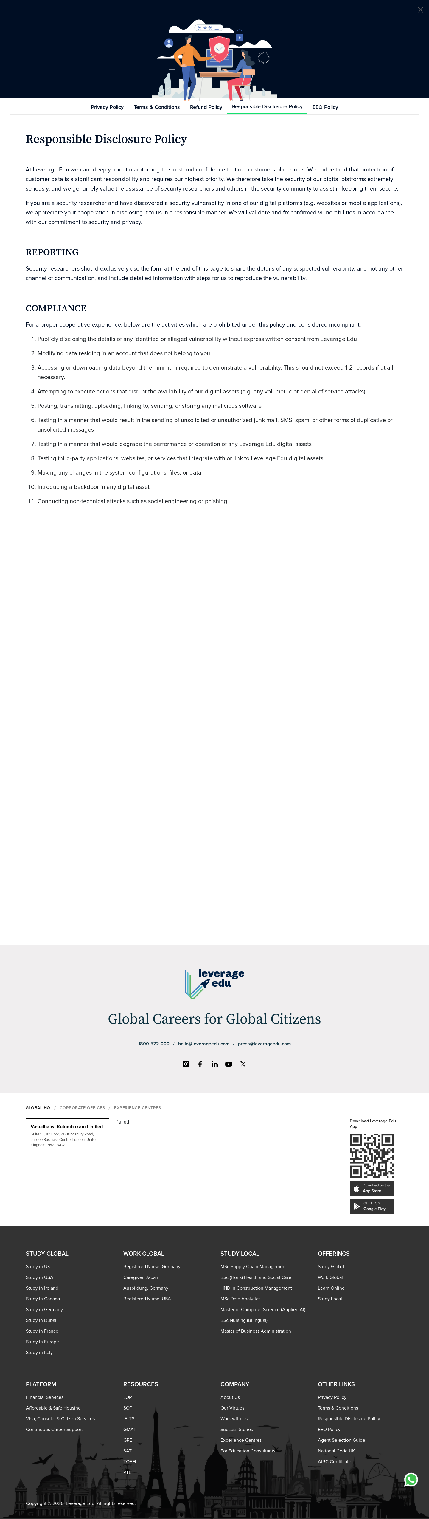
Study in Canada (43, 1299)
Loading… (214, 712)
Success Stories (236, 1429)
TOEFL (130, 1461)
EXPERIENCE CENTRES (137, 1108)
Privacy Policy (332, 1397)
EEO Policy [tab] (325, 107)
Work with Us (234, 1418)
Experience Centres (241, 1440)
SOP (127, 1408)
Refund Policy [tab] (206, 107)
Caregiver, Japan (140, 1277)
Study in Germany (44, 1309)
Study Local (330, 1299)
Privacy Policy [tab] (107, 107)
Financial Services (44, 1397)
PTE (127, 1472)
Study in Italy (39, 1352)
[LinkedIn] (214, 1064)
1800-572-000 (154, 1043)
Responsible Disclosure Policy (349, 1418)
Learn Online (331, 1288)
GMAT (129, 1429)
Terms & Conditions (338, 1408)
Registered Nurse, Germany (152, 1266)
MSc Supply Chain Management (253, 1266)
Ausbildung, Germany (145, 1288)
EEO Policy (329, 1429)
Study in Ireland (42, 1288)
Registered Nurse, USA (147, 1299)
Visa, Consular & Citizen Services (60, 1418)
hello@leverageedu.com (203, 1043)
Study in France (42, 1331)
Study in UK (38, 1266)
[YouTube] (229, 1064)
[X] (243, 1064)
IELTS (128, 1418)
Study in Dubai (41, 1320)
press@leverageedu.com (264, 1043)
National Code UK (336, 1451)
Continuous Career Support (54, 1429)
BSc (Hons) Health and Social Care (255, 1277)
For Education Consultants (247, 1451)
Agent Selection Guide (341, 1440)
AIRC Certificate (334, 1461)
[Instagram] (186, 1064)
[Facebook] (200, 1064)
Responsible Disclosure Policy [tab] (267, 106)
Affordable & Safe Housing (53, 1408)
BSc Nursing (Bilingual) (244, 1320)
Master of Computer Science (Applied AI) (262, 1309)
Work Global (330, 1277)
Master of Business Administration (255, 1331)
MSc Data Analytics (240, 1299)
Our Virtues (232, 1408)
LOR (127, 1397)
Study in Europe (42, 1341)
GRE (127, 1440)
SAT (127, 1451)
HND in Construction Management (256, 1288)
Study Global (331, 1266)
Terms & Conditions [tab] (157, 107)
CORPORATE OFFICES (82, 1108)
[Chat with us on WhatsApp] (411, 1479)
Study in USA (39, 1277)
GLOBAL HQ (38, 1108)
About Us (230, 1397)
